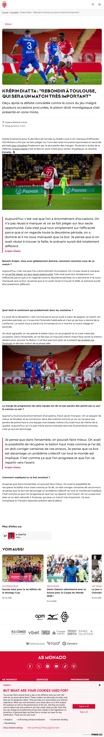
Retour (7, 24)
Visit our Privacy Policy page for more (43, 728)
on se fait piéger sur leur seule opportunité (29, 274)
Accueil (5, 12)
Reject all (84, 712)
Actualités (14, 12)
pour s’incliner (19, 145)
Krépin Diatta (20, 149)
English (7, 685)
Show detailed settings (13, 728)
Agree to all (84, 706)
